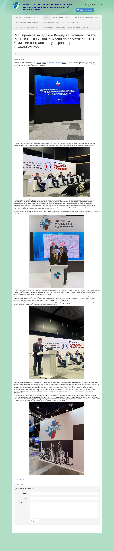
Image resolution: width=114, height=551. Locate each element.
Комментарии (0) (20, 484)
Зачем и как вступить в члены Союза (86, 17)
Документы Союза (57, 17)
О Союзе (37, 17)
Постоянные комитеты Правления (79, 27)
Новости (46, 17)
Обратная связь (84, 10)
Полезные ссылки (47, 27)
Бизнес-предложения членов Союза (53, 22)
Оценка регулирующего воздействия (28, 27)
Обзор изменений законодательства (27, 22)
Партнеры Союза (73, 22)
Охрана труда (60, 27)
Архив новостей (20, 479)
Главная (18, 17)
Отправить (34, 521)
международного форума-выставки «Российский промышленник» (53, 62)
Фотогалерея (28, 17)
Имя (25, 493)
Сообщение (22, 503)
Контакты (69, 17)
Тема (25, 498)
